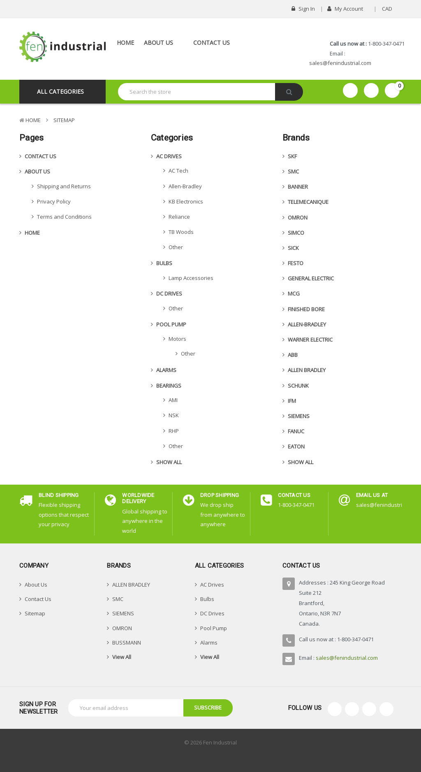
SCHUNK (298, 385)
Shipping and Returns (64, 186)
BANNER (298, 186)
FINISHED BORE (306, 309)
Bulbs (164, 263)
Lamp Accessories (191, 278)
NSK (174, 415)
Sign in (303, 8)
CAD (390, 8)
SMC (293, 171)
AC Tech (178, 170)
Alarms (166, 370)
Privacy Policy (54, 201)
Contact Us (211, 42)
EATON (296, 446)
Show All (169, 462)
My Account (347, 8)
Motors (177, 338)
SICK (293, 248)
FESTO (295, 263)
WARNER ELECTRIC (310, 339)
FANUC (296, 431)
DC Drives (169, 293)
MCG (294, 293)
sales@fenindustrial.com (340, 63)
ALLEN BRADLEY (307, 370)
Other (176, 247)
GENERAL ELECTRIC (311, 278)
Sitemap (64, 120)
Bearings (168, 385)
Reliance (179, 216)
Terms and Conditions (64, 216)
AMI (173, 400)
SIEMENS (299, 416)
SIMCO (296, 232)
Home (125, 42)
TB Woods (181, 232)
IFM (292, 400)
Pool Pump (171, 324)
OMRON (298, 217)
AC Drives (169, 156)
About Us (163, 42)
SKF (292, 156)
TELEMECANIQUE (308, 202)
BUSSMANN (126, 642)
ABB (293, 354)
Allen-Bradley (185, 186)
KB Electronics (186, 201)
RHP (174, 431)
